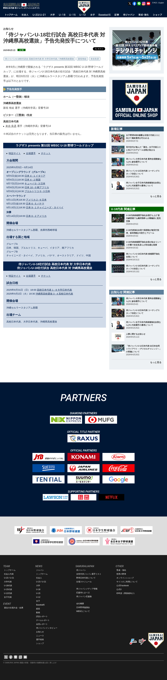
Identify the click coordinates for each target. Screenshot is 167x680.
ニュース (40, 636)
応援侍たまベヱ (83, 593)
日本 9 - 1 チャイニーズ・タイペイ (44, 207)
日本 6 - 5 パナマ (35, 203)
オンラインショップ (125, 578)
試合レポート (42, 616)
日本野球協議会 (83, 607)
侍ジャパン (81, 570)
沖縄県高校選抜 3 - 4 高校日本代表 (54, 293)
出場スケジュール (84, 582)
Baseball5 (40, 605)
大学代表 (8, 582)
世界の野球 (121, 574)
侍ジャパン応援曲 (84, 596)
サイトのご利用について (127, 582)
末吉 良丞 (10, 126)
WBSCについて (83, 611)
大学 (38, 585)
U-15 (38, 593)
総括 (38, 609)
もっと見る (155, 196)
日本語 (154, 3)
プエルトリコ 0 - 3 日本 (37, 191)
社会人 (39, 578)
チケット (46, 153)
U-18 (38, 589)
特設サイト (15, 153)
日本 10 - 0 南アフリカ (37, 187)
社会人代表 (9, 574)
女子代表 (8, 597)
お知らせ (40, 632)
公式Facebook (122, 585)
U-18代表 (8, 585)
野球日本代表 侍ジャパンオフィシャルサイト (22, 6)
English (161, 3)
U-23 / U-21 (9, 578)
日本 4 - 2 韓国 (32, 179)
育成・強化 (121, 570)
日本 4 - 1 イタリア (35, 175)
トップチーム (10, 570)
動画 (38, 612)
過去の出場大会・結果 (13, 608)
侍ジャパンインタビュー (46, 628)
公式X (119, 589)
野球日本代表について (86, 578)
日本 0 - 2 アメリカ (36, 216)
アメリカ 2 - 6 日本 (36, 199)
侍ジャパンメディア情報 (86, 589)
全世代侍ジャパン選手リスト (88, 574)
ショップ (40, 643)
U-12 (38, 597)
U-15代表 (8, 589)
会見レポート (42, 624)
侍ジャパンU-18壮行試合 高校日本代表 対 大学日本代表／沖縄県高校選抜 (39, 59)
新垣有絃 (82, 59)
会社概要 (80, 603)
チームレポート (43, 620)
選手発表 (40, 639)
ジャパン (40, 570)
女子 (38, 601)
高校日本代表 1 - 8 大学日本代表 (54, 289)
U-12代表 (8, 593)
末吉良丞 (95, 59)
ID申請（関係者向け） (126, 593)
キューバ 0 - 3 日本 (35, 183)
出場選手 (31, 153)
